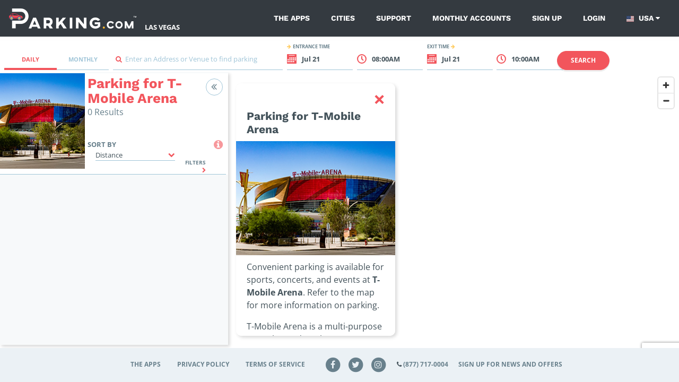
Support (393, 18)
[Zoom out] (666, 100)
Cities (343, 18)
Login (594, 18)
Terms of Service (275, 364)
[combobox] (198, 62)
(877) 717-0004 (425, 364)
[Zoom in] (666, 85)
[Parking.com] (72, 18)
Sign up (547, 18)
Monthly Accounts (471, 18)
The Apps (292, 18)
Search (583, 60)
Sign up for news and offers (510, 364)
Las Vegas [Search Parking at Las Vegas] (162, 27)
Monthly (83, 59)
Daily (30, 59)
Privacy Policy (203, 364)
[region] (453, 215)
